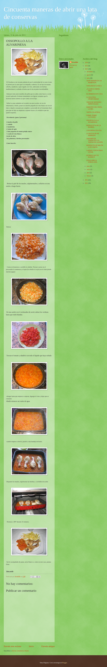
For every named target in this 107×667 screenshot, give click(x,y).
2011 (86, 183)
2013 (86, 69)
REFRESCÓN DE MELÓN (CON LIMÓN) (94, 146)
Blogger (64, 663)
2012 (86, 180)
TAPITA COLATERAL (93, 112)
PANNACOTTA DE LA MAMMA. (93, 126)
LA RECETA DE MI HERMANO (92, 134)
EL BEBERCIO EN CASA (94, 94)
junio (88, 166)
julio (88, 78)
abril (88, 173)
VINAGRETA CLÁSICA (94, 86)
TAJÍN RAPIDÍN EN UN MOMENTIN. (94, 81)
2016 (86, 62)
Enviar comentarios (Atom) (20, 651)
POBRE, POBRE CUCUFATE (91, 116)
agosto (89, 75)
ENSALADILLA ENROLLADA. (91, 161)
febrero (89, 176)
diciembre (90, 71)
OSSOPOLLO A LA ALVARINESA (92, 121)
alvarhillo (75, 62)
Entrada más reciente (12, 646)
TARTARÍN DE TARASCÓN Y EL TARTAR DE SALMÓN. (94, 140)
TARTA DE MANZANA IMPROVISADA (93, 103)
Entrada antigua (48, 646)
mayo (88, 169)
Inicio (31, 646)
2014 (86, 66)
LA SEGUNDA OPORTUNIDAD (92, 98)
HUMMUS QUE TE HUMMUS (92, 156)
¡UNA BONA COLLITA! (94, 130)
